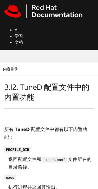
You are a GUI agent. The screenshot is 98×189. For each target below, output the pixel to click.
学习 (19, 36)
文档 (19, 42)
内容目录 (10, 68)
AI (17, 30)
